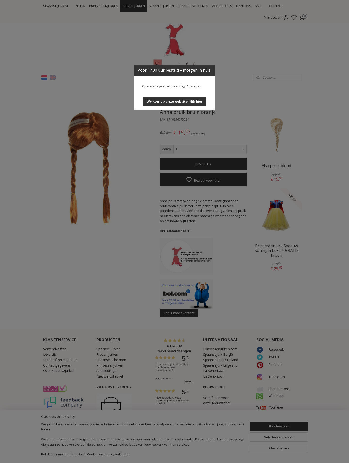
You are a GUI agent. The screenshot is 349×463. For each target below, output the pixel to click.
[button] (174, 101)
